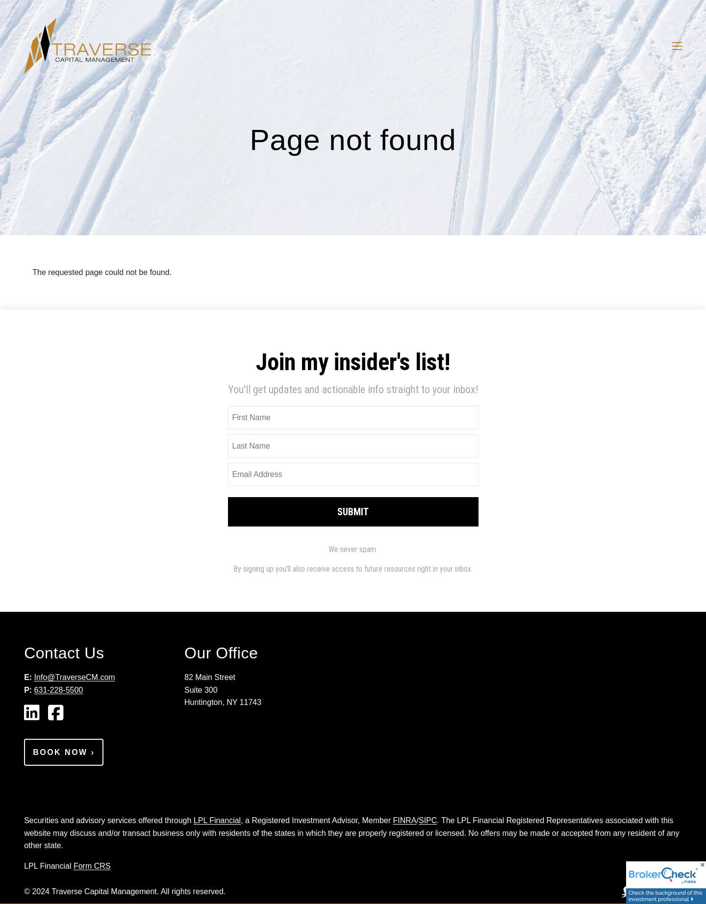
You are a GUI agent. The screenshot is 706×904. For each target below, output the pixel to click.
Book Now (64, 752)
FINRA (405, 820)
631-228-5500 (58, 690)
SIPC (428, 820)
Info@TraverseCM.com (74, 677)
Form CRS (92, 866)
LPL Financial (217, 820)
